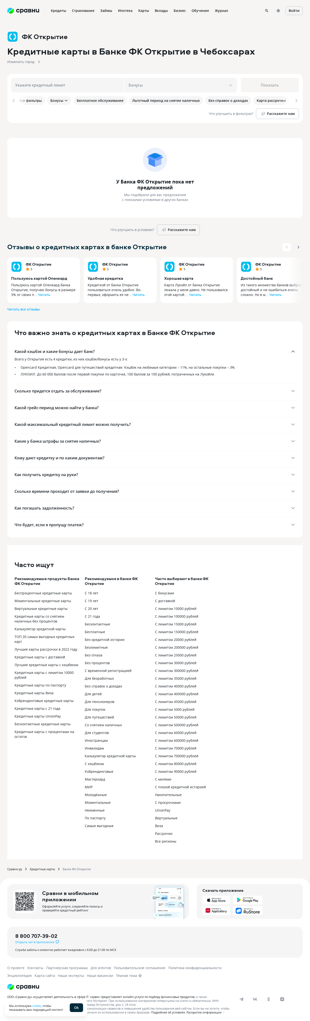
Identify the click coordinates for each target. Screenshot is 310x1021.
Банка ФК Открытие (77, 868)
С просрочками (168, 801)
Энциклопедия (19, 974)
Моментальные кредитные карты (43, 600)
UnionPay (162, 809)
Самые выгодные (99, 824)
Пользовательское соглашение (139, 967)
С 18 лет (91, 592)
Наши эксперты (71, 974)
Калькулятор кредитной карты (40, 628)
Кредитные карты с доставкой (40, 656)
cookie (36, 1006)
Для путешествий (99, 716)
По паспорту (95, 817)
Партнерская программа (67, 967)
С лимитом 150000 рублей (176, 631)
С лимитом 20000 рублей (175, 638)
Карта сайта (45, 974)
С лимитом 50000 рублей (175, 716)
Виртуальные (166, 817)
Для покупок (95, 708)
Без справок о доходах (103, 685)
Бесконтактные (97, 623)
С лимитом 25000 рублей (175, 654)
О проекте (15, 967)
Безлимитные (96, 646)
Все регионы (165, 840)
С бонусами (164, 592)
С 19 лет (91, 600)
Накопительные (168, 793)
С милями (163, 778)
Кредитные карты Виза (34, 692)
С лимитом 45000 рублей (175, 700)
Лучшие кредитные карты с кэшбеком (46, 664)
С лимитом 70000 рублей (175, 747)
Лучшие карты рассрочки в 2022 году (46, 648)
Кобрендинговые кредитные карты (44, 699)
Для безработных (99, 677)
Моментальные (98, 801)
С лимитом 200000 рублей (176, 646)
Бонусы (59, 100)
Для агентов (101, 967)
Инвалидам (94, 747)
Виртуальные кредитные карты (41, 607)
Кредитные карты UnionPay (38, 715)
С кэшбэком (94, 762)
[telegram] (241, 998)
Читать (44, 293)
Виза (159, 824)
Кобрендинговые (99, 770)
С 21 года (92, 615)
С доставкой (165, 600)
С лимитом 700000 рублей (176, 755)
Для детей (93, 693)
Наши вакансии (100, 974)
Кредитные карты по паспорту (40, 684)
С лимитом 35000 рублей (175, 677)
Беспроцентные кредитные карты (43, 592)
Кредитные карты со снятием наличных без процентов (39, 617)
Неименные (95, 809)
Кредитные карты (42, 868)
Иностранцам (96, 739)
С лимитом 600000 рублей (176, 739)
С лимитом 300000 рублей (176, 669)
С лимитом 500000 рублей (176, 724)
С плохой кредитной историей (180, 786)
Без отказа (93, 654)
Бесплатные (95, 631)
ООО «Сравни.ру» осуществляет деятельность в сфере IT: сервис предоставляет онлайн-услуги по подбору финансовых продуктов (100, 996)
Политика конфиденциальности (195, 967)
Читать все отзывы (23, 308)
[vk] (255, 998)
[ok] (268, 998)
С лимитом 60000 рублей (175, 731)
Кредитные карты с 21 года (37, 707)
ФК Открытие (38, 263)
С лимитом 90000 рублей (175, 770)
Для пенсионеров (99, 700)
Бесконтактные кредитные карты (42, 723)
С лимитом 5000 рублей (174, 708)
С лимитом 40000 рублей (175, 685)
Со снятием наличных (103, 724)
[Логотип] (23, 986)
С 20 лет (91, 607)
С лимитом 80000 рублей (175, 762)
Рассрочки (163, 832)
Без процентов (97, 662)
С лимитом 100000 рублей (176, 615)
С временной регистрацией (108, 669)
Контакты (35, 967)
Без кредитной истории (104, 638)
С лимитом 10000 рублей (175, 607)
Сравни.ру (14, 868)
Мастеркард (95, 778)
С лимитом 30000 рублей (175, 662)
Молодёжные (96, 793)
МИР (89, 786)
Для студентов (97, 731)
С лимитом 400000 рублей (176, 693)
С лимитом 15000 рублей (175, 623)
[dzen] (282, 998)
